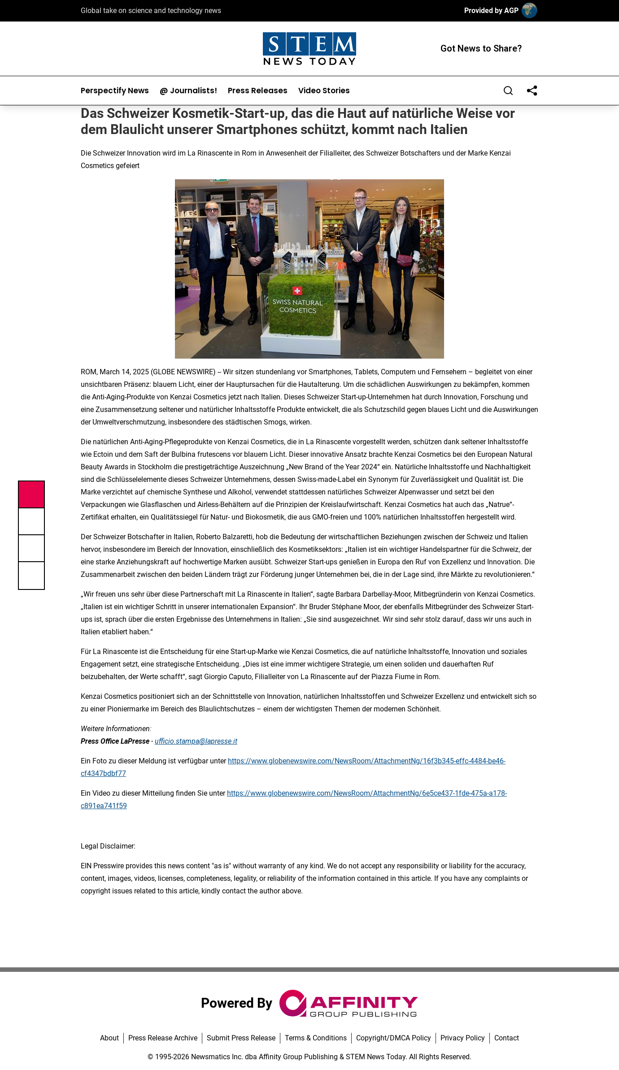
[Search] (508, 90)
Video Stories (324, 90)
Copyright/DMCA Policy (393, 1038)
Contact (506, 1038)
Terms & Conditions (316, 1038)
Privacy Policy (462, 1038)
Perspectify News (115, 90)
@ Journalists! (188, 90)
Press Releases (258, 90)
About (109, 1038)
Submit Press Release (241, 1038)
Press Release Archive (162, 1038)
